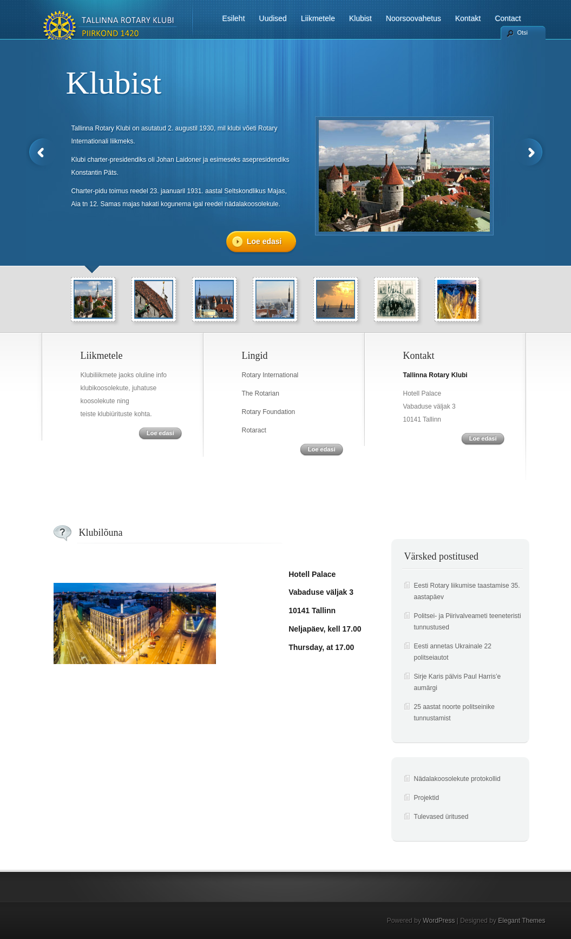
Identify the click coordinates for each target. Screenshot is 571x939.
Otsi (522, 32)
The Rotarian (260, 393)
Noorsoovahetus (413, 18)
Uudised (273, 18)
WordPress (439, 920)
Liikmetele (318, 18)
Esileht (233, 18)
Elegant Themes (521, 920)
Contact (508, 18)
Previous (41, 152)
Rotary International (270, 375)
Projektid (426, 798)
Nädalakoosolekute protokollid (457, 779)
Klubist (360, 18)
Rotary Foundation (269, 412)
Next (530, 152)
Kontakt (468, 18)
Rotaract (254, 430)
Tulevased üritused (441, 816)
